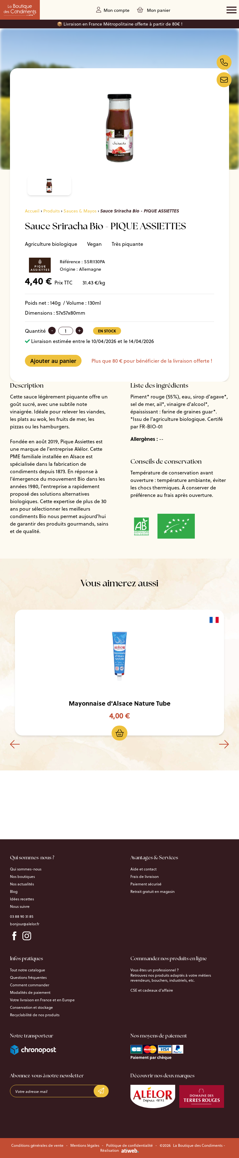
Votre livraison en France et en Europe (42, 1000)
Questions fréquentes (28, 977)
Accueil (32, 211)
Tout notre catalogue (27, 970)
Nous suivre (20, 906)
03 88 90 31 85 (21, 916)
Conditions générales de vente (37, 1145)
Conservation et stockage (31, 1007)
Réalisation (119, 1150)
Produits (51, 211)
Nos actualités (22, 884)
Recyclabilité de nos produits (34, 1015)
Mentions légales (84, 1145)
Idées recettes (22, 899)
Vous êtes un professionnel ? (154, 970)
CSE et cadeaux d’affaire (151, 990)
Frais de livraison (144, 876)
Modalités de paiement (30, 992)
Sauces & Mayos (79, 211)
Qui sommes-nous (25, 869)
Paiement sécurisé (146, 884)
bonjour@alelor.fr (24, 924)
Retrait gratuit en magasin (152, 891)
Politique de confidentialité (129, 1145)
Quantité (35, 330)
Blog (13, 891)
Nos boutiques (22, 876)
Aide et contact (143, 869)
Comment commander (29, 985)
